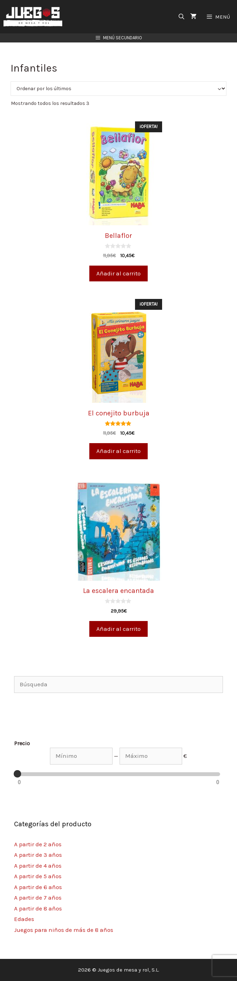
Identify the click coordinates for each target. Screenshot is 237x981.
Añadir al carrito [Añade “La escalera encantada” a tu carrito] (118, 628)
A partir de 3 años (38, 854)
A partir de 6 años (38, 886)
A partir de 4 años (38, 865)
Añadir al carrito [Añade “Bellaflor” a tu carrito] (118, 273)
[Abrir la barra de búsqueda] (181, 16)
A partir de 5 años (38, 876)
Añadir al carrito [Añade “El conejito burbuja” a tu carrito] (118, 450)
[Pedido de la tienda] (118, 88)
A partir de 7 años (38, 897)
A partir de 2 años (38, 844)
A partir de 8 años (38, 908)
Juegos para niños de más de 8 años (63, 929)
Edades (24, 918)
